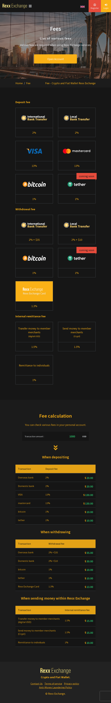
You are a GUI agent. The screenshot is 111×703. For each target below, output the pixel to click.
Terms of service (53, 683)
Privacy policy (71, 683)
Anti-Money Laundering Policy (55, 687)
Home (19, 83)
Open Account (55, 59)
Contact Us (37, 683)
